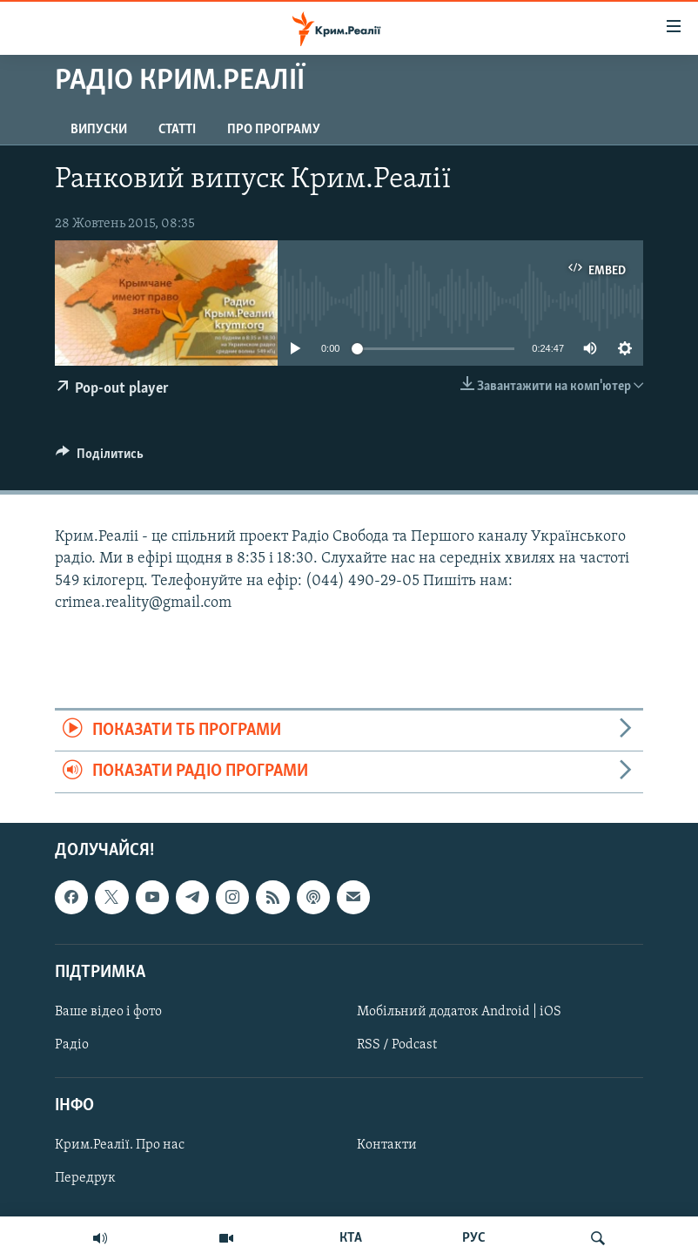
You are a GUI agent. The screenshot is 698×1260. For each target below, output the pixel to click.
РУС (474, 1238)
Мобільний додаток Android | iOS (459, 1012)
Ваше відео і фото (108, 1012)
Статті (177, 130)
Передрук (85, 1178)
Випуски (98, 130)
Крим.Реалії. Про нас (120, 1145)
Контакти (387, 1145)
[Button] (100, 458)
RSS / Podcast (397, 1045)
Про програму (273, 130)
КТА (350, 1238)
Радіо (72, 1045)
